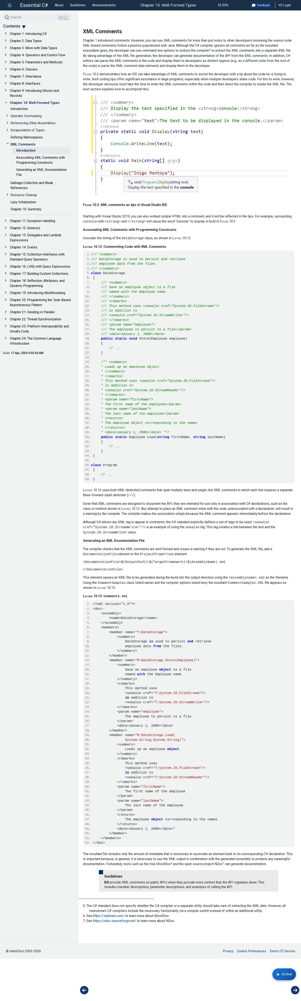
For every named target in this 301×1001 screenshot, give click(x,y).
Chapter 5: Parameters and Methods (36, 62)
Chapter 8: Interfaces (25, 84)
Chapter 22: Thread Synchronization (35, 319)
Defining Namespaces (26, 137)
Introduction (19, 109)
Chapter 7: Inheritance (25, 76)
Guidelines (77, 5)
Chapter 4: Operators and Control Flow (37, 55)
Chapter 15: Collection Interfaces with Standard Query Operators (37, 256)
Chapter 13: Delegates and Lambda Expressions (35, 237)
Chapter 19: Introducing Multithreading (37, 293)
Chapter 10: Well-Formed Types (35, 103)
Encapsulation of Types (27, 130)
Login (285, 5)
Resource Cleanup (23, 195)
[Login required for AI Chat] (284, 974)
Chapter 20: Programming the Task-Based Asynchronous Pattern (40, 302)
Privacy (228, 993)
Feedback (261, 5)
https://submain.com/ (108, 958)
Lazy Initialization (23, 202)
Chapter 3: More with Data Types (33, 48)
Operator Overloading (26, 116)
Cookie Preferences (251, 993)
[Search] (37, 17)
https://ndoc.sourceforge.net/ (114, 963)
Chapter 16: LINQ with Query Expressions (40, 266)
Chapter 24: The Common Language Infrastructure (35, 340)
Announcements (104, 5)
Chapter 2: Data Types (26, 41)
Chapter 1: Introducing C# (28, 34)
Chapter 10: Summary (25, 209)
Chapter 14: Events (23, 247)
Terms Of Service (282, 993)
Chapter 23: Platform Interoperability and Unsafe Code (39, 328)
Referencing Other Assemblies (33, 123)
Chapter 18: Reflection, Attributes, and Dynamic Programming (37, 283)
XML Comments (23, 144)
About (59, 5)
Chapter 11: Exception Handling (32, 221)
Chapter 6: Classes (23, 69)
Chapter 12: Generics (25, 228)
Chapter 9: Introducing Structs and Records (34, 93)
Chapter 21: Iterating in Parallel (32, 312)
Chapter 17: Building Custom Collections (39, 274)
